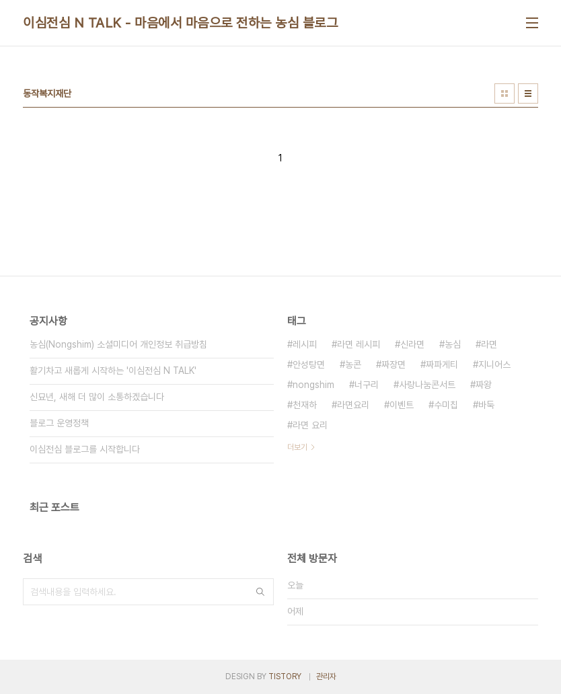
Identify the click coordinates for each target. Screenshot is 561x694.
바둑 (486, 404)
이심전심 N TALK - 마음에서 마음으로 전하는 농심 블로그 (180, 23)
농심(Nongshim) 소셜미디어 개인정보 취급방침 (118, 344)
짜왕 (484, 384)
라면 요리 (310, 425)
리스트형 (528, 93)
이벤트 (401, 404)
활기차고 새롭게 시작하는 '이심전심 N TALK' (113, 370)
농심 (453, 344)
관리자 (326, 676)
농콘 (353, 364)
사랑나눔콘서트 (427, 384)
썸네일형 (504, 93)
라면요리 (353, 404)
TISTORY (284, 676)
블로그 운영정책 (59, 423)
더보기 (297, 447)
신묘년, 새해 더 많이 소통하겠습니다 (97, 396)
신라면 (412, 344)
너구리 (366, 384)
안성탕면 (309, 364)
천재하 (305, 404)
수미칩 (446, 404)
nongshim (313, 384)
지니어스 (494, 364)
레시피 (305, 344)
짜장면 (393, 364)
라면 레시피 (358, 344)
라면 (489, 344)
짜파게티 (442, 364)
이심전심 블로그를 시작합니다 (85, 449)
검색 (260, 592)
